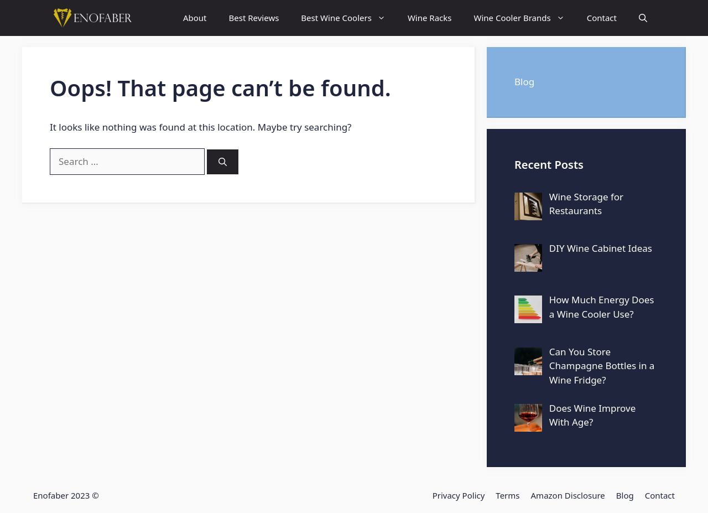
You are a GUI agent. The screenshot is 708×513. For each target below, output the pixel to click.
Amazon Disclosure (568, 495)
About (195, 17)
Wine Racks (430, 17)
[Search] (222, 161)
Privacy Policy (459, 495)
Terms (507, 495)
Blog (524, 81)
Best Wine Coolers (349, 18)
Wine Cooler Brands (524, 18)
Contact (602, 17)
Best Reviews (254, 17)
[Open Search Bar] (643, 18)
